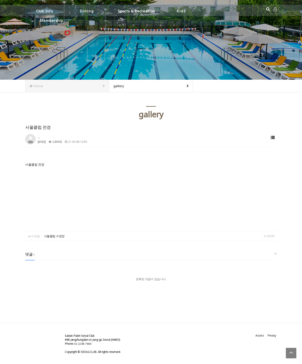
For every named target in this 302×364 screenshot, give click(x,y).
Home (67, 86)
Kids (181, 10)
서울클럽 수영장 (54, 236)
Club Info (44, 10)
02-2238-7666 (82, 344)
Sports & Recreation (136, 10)
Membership (225, 10)
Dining (86, 10)
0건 (42, 142)
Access (260, 336)
